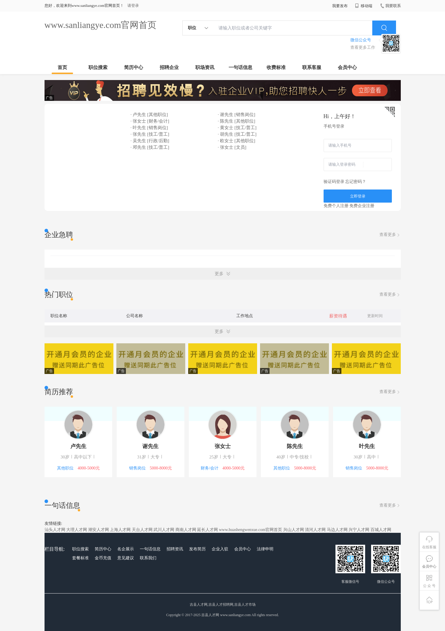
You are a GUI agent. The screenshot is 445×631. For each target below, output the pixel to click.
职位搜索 (97, 67)
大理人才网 (76, 529)
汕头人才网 (55, 529)
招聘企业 (169, 67)
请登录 (133, 5)
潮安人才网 (98, 529)
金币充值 (103, 558)
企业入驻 (220, 549)
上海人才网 (120, 529)
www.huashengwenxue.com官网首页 (250, 529)
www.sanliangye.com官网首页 (101, 25)
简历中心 (133, 67)
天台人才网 (142, 529)
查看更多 (390, 234)
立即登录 (357, 196)
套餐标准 (80, 558)
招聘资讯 (175, 549)
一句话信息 (240, 67)
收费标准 (276, 67)
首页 (62, 67)
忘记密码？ (355, 181)
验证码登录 (334, 181)
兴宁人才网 (359, 529)
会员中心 (347, 67)
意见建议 (125, 558)
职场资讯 (204, 67)
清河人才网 (315, 529)
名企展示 (125, 549)
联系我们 (148, 558)
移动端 (363, 6)
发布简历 (197, 549)
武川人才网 (163, 529)
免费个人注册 (336, 205)
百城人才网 (380, 529)
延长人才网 (207, 529)
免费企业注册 (361, 205)
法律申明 (265, 549)
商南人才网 (185, 529)
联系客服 (311, 67)
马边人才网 (337, 529)
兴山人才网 (293, 529)
